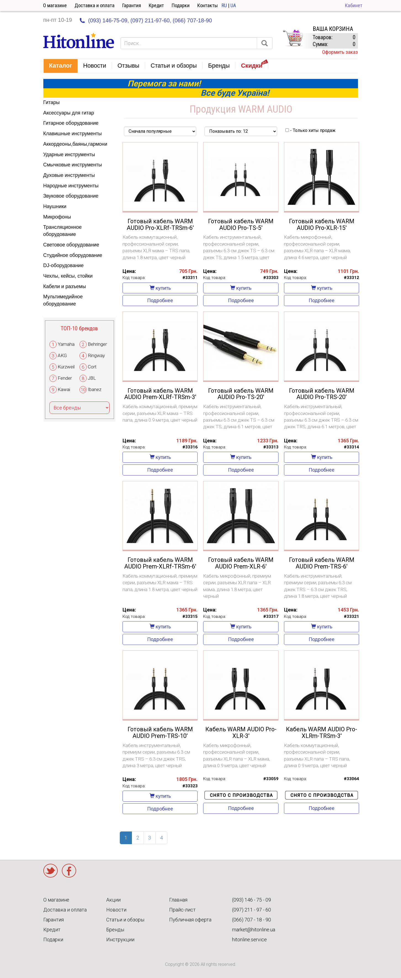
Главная (178, 900)
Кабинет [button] (353, 5)
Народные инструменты (71, 185)
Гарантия (131, 5)
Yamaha (66, 344)
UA (233, 5)
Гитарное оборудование (71, 123)
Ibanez (94, 389)
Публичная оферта (190, 920)
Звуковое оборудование (71, 196)
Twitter (50, 871)
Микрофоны (57, 217)
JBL (92, 378)
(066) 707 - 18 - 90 (251, 920)
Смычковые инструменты (72, 165)
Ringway (96, 355)
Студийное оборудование (72, 255)
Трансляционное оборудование (62, 230)
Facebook (69, 871)
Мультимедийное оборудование (63, 300)
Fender (65, 378)
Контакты (207, 5)
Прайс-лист (182, 910)
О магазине (55, 5)
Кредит (156, 5)
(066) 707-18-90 (192, 20)
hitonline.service (249, 939)
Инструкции (120, 939)
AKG (62, 355)
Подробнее (160, 300)
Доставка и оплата (95, 5)
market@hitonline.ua (253, 929)
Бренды (115, 929)
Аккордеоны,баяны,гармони (75, 144)
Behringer (97, 344)
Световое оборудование (71, 245)
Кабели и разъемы (64, 286)
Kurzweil (66, 367)
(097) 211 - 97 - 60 (251, 910)
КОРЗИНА (293, 38)
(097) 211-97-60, (151, 20)
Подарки (181, 5)
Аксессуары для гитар (68, 113)
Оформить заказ (340, 52)
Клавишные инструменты (72, 133)
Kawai (64, 389)
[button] (61, 66)
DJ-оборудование (63, 265)
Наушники (55, 206)
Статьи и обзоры (125, 920)
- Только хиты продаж (310, 130)
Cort (92, 367)
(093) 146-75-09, (108, 20)
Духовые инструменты (69, 175)
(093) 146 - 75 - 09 (251, 900)
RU (224, 5)
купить (160, 288)
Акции (113, 900)
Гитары (51, 102)
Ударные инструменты (69, 154)
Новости (116, 910)
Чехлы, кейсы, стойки (68, 276)
